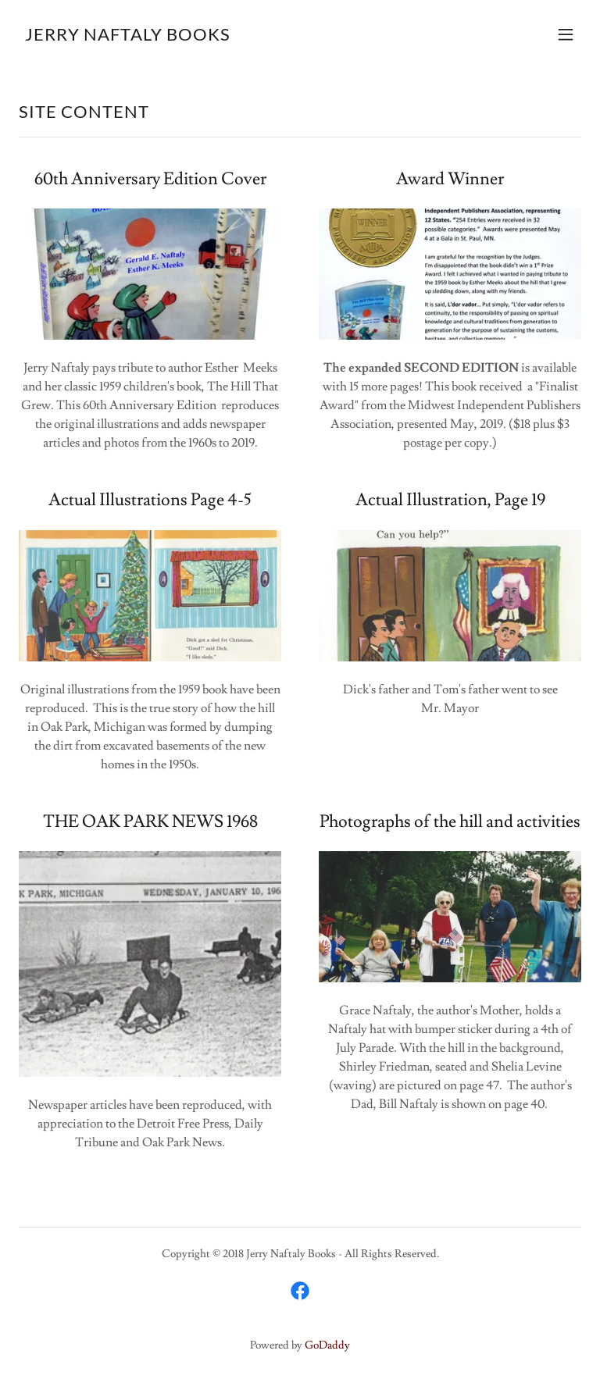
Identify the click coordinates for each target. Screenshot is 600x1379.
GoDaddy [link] (327, 1345)
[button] (565, 34)
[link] (127, 37)
